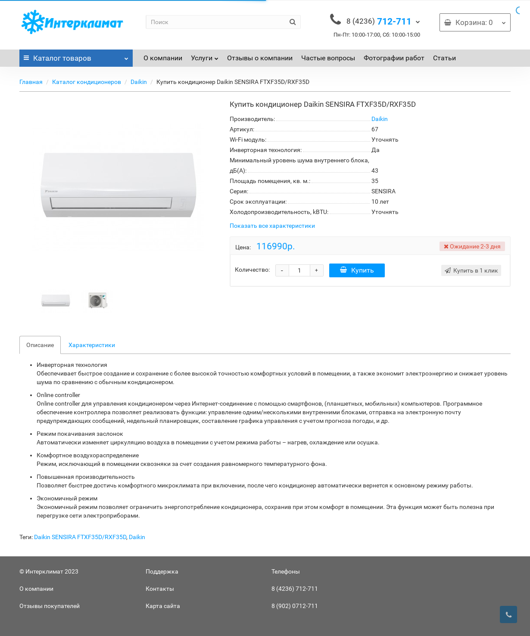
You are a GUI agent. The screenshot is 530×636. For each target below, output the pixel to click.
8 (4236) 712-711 (294, 588)
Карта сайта (163, 605)
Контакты (160, 588)
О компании (162, 58)
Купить (357, 270)
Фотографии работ (394, 58)
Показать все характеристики (272, 226)
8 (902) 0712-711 (294, 605)
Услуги (204, 56)
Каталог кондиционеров (86, 81)
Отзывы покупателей (49, 605)
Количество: (252, 269)
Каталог (76, 56)
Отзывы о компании (260, 58)
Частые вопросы (328, 58)
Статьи (444, 58)
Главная (31, 81)
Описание (40, 344)
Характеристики (92, 344)
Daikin (139, 81)
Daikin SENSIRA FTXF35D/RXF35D (80, 537)
